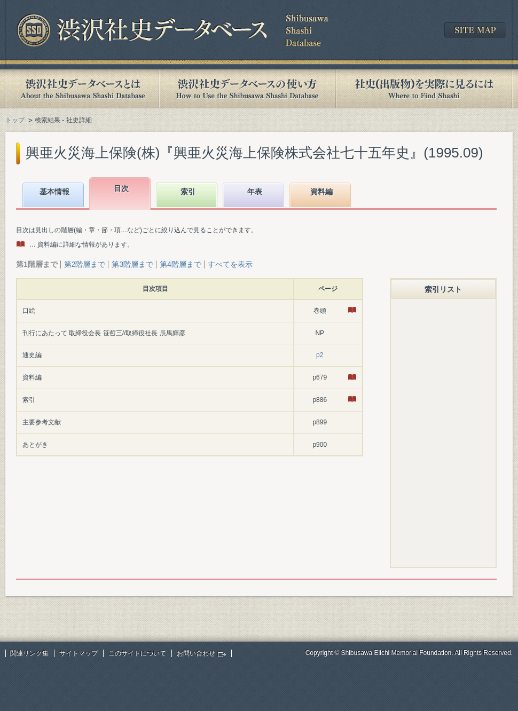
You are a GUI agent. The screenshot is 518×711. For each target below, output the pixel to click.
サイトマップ (78, 653)
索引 (187, 191)
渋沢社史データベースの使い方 (247, 88)
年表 (254, 191)
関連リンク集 (29, 653)
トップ (15, 120)
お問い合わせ (196, 653)
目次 (121, 188)
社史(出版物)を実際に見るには (424, 88)
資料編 (321, 191)
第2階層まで (85, 264)
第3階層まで (132, 264)
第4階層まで (180, 264)
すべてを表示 (230, 264)
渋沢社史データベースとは (82, 88)
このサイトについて (137, 653)
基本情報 (54, 191)
